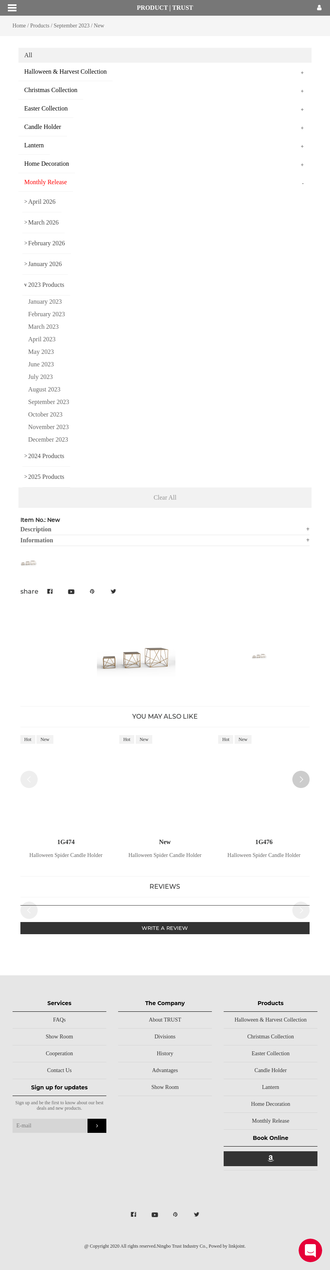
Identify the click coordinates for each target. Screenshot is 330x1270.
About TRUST (165, 1020)
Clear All (164, 497)
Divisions (165, 1037)
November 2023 (48, 427)
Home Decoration (270, 1104)
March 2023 (43, 326)
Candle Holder (271, 1070)
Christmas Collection (270, 1037)
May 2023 (41, 351)
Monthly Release (270, 1121)
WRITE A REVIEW (165, 928)
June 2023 (41, 364)
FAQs (59, 1020)
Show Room (59, 1037)
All (28, 55)
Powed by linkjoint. (227, 1246)
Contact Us (59, 1070)
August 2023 (44, 389)
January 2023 (45, 301)
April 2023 (42, 339)
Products (39, 26)
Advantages (165, 1070)
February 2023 (46, 314)
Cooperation (59, 1053)
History (165, 1053)
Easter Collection (271, 1053)
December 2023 (48, 439)
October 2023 (45, 414)
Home (19, 26)
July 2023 (40, 376)
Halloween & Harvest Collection (271, 1020)
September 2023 (72, 26)
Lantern (270, 1087)
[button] (301, 779)
